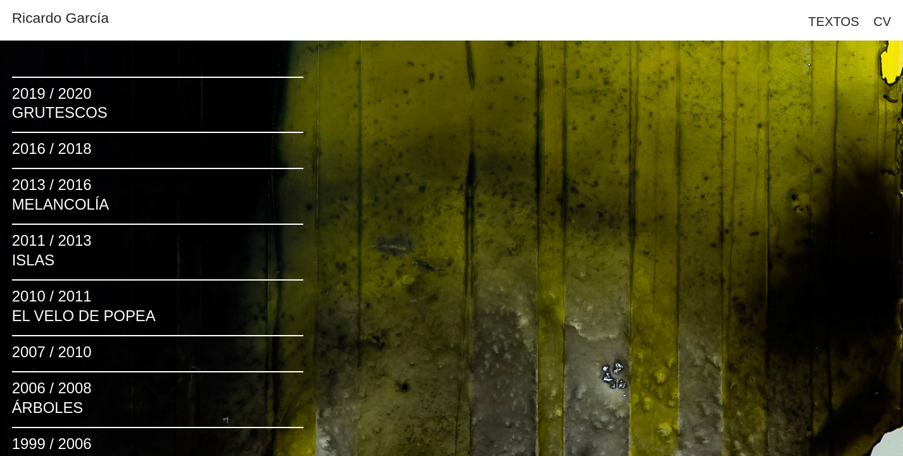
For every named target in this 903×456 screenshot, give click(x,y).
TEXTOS (833, 21)
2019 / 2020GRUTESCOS (60, 103)
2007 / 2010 (52, 351)
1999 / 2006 (52, 443)
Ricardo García (60, 18)
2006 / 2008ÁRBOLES (52, 397)
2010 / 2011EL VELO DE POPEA (84, 306)
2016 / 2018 (52, 148)
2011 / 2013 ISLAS (52, 250)
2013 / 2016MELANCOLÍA (61, 194)
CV (882, 21)
